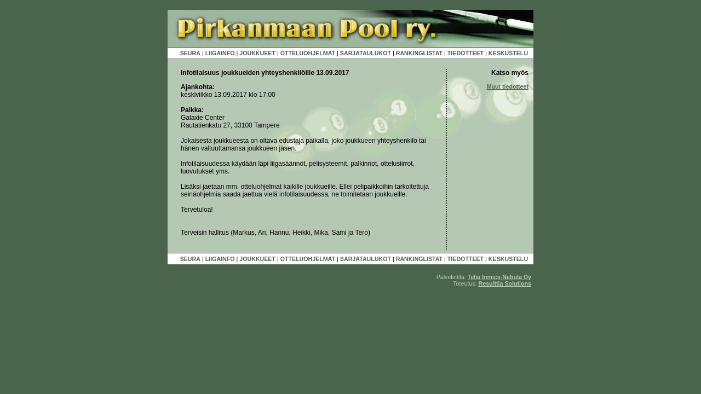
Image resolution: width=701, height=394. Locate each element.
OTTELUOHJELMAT (307, 53)
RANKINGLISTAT (419, 53)
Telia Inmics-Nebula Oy (499, 277)
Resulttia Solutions (504, 283)
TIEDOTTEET (465, 53)
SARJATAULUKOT (365, 53)
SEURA (190, 53)
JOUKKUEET (257, 53)
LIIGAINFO (220, 53)
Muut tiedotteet (507, 86)
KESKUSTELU (508, 53)
